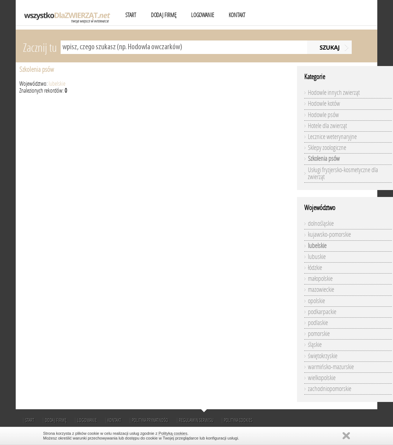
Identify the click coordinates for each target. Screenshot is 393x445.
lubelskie (57, 83)
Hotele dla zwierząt (327, 126)
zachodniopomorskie (329, 389)
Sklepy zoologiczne (327, 148)
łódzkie (315, 268)
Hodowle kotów (324, 104)
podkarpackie (322, 312)
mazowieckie (321, 290)
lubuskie (317, 257)
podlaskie (318, 323)
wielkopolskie (322, 378)
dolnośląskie (321, 224)
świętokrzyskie (322, 356)
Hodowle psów (323, 115)
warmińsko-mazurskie (331, 367)
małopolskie (320, 279)
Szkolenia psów (36, 69)
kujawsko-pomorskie (329, 235)
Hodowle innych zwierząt (334, 93)
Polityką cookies (173, 433)
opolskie (316, 301)
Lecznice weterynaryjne (332, 137)
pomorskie (319, 334)
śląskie (315, 345)
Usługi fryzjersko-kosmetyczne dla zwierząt (343, 173)
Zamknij (346, 435)
